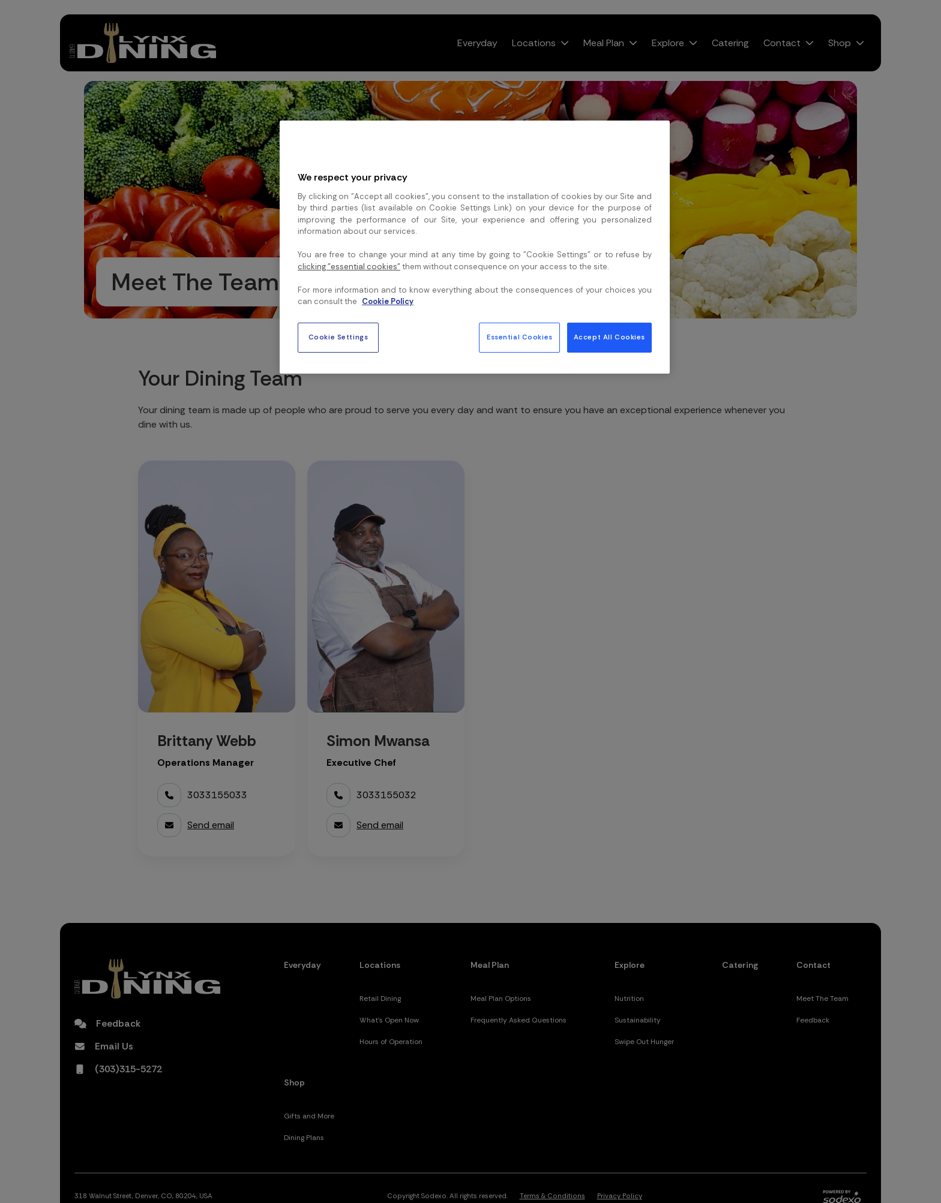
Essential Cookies (520, 337)
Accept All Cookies (609, 337)
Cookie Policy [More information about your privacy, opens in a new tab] (387, 301)
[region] (475, 247)
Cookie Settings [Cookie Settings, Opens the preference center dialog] (338, 337)
